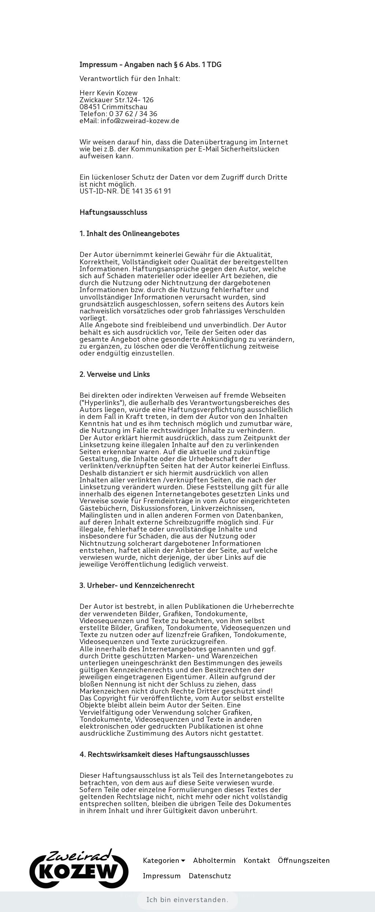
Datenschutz (210, 876)
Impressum (162, 876)
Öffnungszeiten (304, 860)
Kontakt (257, 860)
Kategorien (161, 860)
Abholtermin (214, 860)
